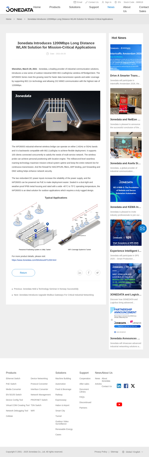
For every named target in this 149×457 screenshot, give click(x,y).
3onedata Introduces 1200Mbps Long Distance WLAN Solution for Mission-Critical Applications (70, 19)
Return (23, 273)
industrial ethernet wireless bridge (41, 146)
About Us (127, 9)
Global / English (133, 452)
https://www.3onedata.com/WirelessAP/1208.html (34, 260)
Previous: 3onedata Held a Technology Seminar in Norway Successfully (46, 289)
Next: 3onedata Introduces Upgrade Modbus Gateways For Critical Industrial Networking (54, 295)
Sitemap (114, 452)
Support (94, 7)
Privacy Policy (101, 452)
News (111, 7)
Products (54, 7)
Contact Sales (144, 9)
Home (37, 7)
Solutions (74, 7)
